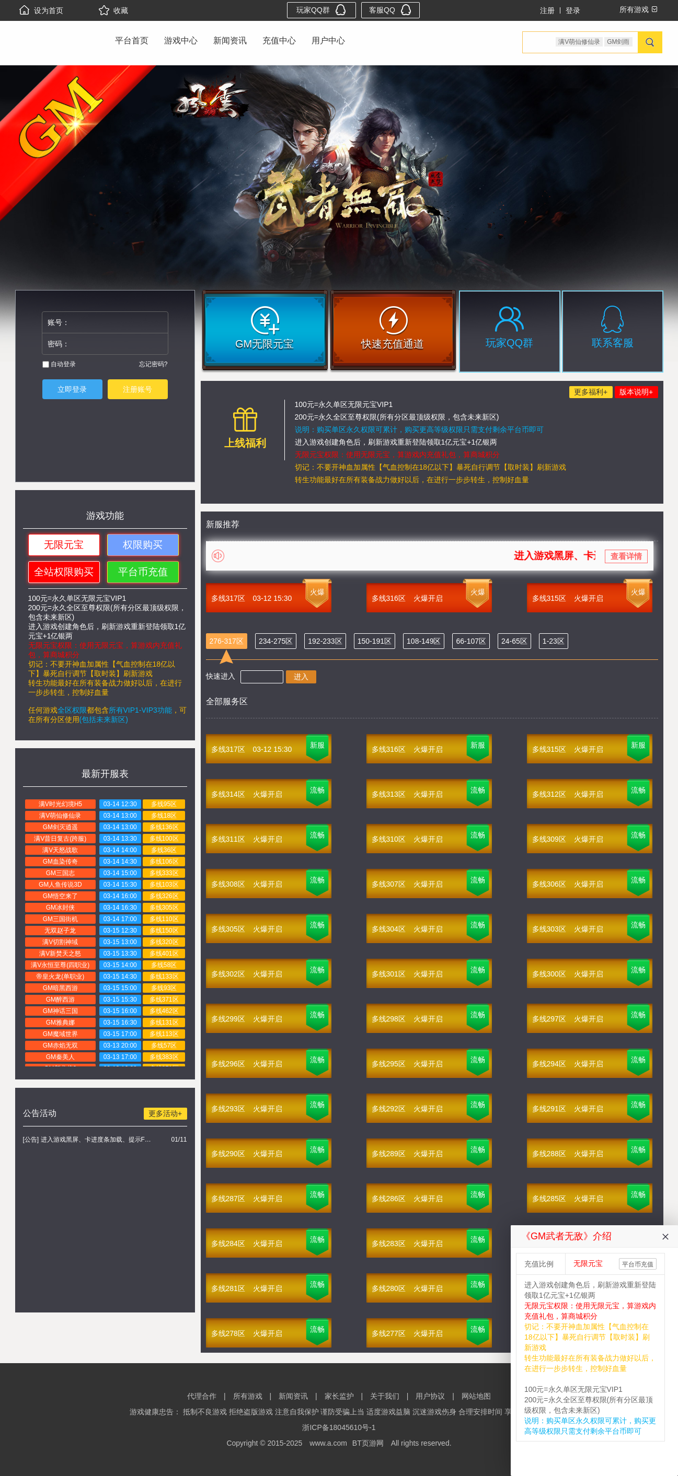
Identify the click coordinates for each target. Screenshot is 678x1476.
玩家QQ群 (321, 9)
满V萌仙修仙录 (579, 41)
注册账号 (137, 389)
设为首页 (41, 10)
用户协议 (430, 1396)
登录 (573, 10)
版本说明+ (636, 392)
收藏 (113, 10)
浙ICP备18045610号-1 (338, 1427)
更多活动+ (165, 1113)
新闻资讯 (230, 40)
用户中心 (328, 40)
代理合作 (201, 1396)
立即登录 (72, 389)
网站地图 (476, 1396)
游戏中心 (181, 40)
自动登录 (59, 364)
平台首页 (131, 40)
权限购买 (143, 544)
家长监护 (339, 1396)
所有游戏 (247, 1396)
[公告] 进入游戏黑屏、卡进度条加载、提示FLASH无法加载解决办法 (88, 1139)
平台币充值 (143, 571)
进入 (301, 676)
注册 (547, 10)
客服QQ (390, 9)
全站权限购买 (64, 571)
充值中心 (279, 40)
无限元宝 (64, 544)
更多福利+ (590, 392)
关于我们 (384, 1396)
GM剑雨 (618, 41)
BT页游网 (368, 1443)
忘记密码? (153, 364)
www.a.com (328, 1443)
